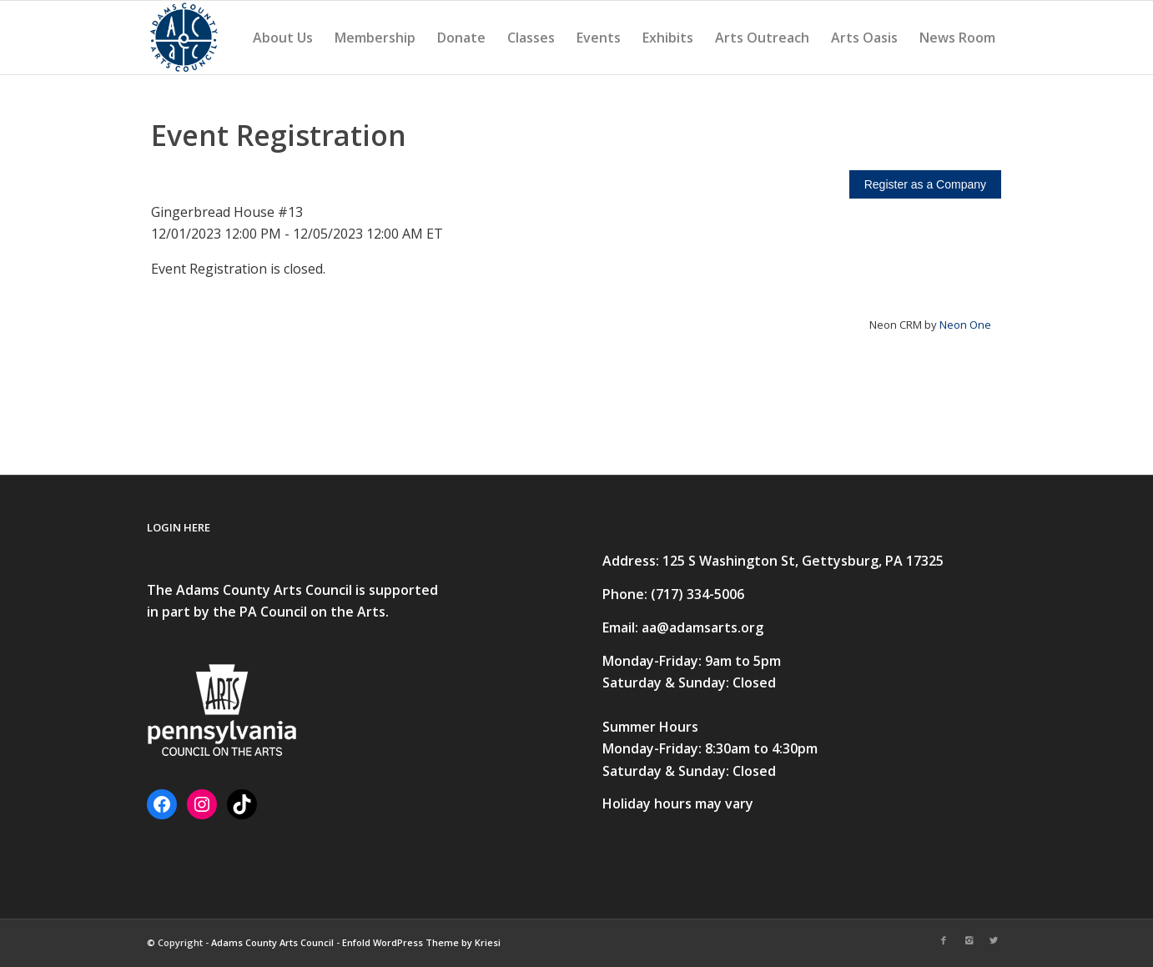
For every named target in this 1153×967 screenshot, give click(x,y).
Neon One (965, 324)
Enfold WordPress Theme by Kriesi (421, 942)
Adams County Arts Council (272, 942)
